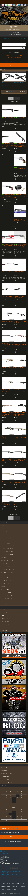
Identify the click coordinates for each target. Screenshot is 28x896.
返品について (20, 871)
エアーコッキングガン (10, 61)
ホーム (2, 61)
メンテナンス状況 (5, 779)
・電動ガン (7, 55)
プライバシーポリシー (16, 872)
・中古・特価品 (10, 57)
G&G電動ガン (4, 612)
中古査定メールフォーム (6, 773)
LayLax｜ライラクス (5, 624)
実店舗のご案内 (4, 767)
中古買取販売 (4, 770)
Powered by (10, 893)
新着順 (14, 91)
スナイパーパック (5, 621)
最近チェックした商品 (19, 38)
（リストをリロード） (15, 828)
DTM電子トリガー (5, 618)
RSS (17, 874)
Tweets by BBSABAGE (5, 632)
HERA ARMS (4, 630)
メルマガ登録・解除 (5, 874)
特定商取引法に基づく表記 (6, 872)
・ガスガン (13, 55)
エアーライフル (8, 77)
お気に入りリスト (7, 38)
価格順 (10, 91)
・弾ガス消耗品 (20, 55)
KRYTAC (3, 615)
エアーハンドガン (5, 85)
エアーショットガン (20, 77)
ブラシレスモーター (5, 627)
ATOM (20, 874)
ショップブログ (12, 874)
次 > (17, 98)
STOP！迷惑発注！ (5, 776)
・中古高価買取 (17, 57)
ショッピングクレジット (6, 782)
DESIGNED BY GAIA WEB (6, 890)
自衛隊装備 (3, 610)
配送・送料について (13, 871)
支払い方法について (5, 871)
